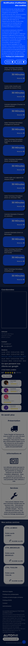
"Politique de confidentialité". (15, 56)
